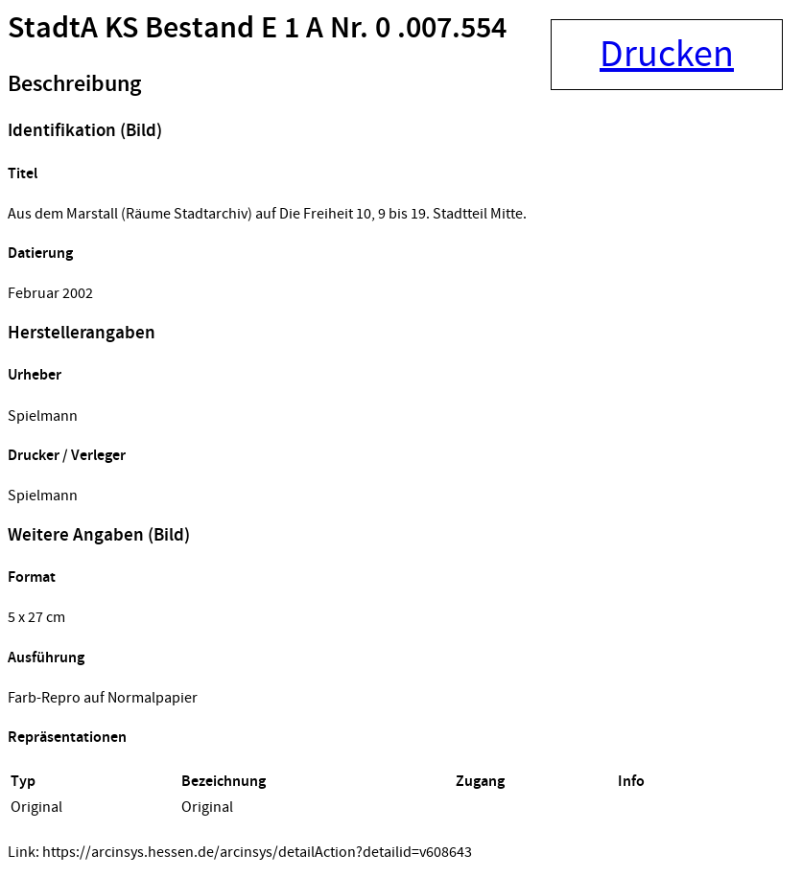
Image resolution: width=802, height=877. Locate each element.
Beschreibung (74, 84)
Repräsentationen (67, 737)
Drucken (667, 55)
